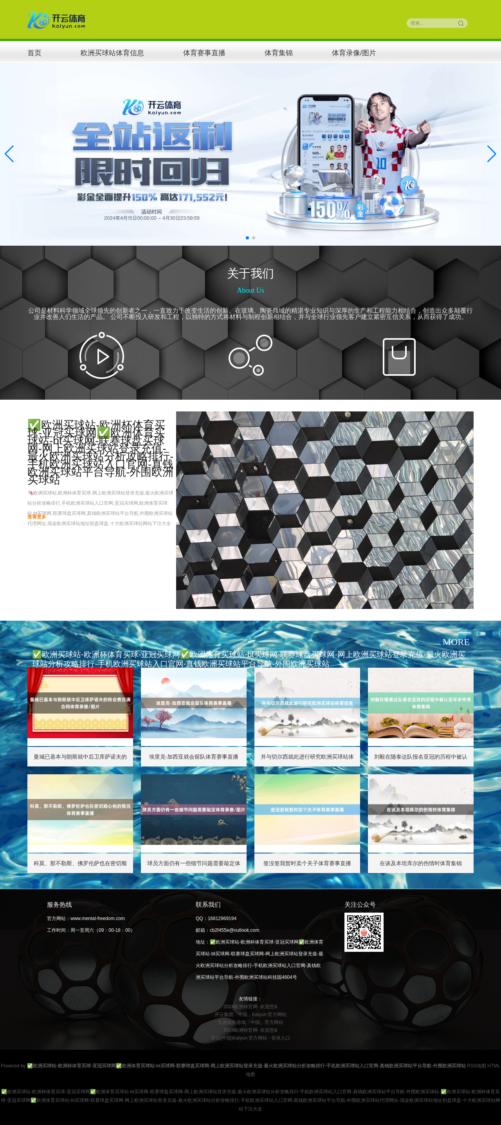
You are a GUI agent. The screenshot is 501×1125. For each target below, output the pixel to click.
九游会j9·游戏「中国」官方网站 (251, 1022)
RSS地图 (476, 1066)
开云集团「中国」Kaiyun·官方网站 (250, 1014)
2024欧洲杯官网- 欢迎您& (250, 1006)
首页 (34, 53)
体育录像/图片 (354, 53)
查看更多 (36, 517)
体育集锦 (279, 53)
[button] (492, 154)
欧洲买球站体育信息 (112, 53)
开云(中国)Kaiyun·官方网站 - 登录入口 (250, 1038)
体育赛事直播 (204, 53)
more (456, 642)
